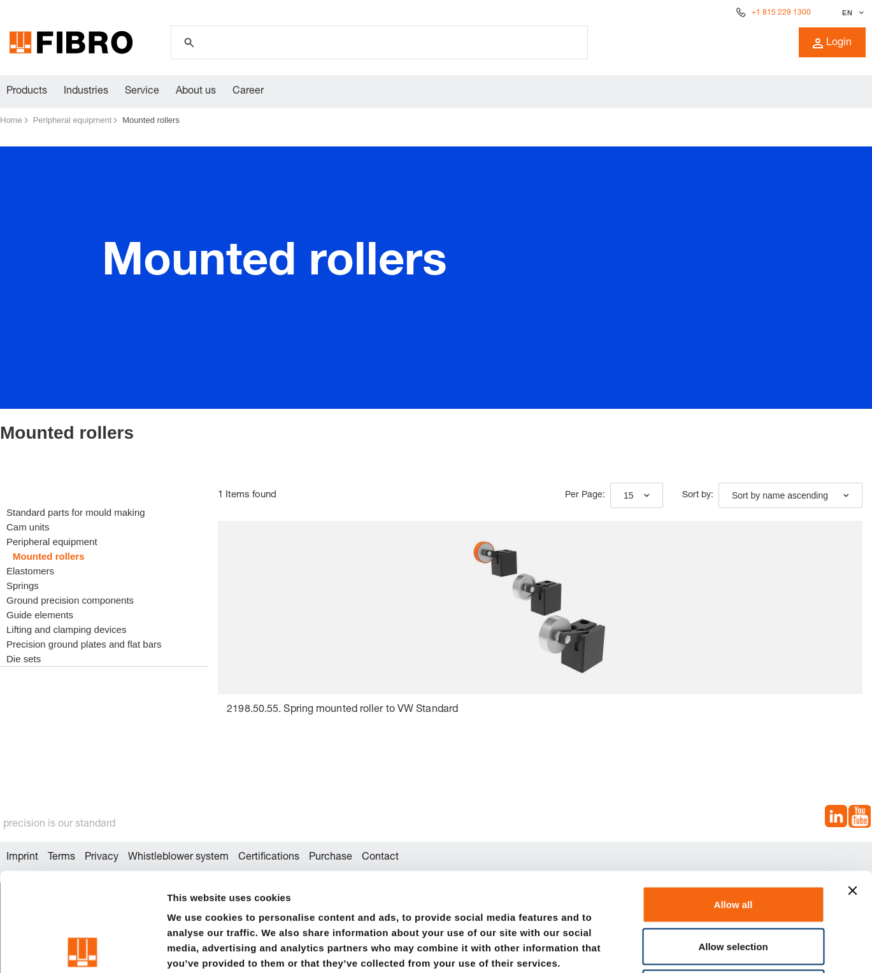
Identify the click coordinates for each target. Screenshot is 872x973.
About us (196, 92)
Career (248, 92)
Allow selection (733, 847)
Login (832, 43)
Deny (733, 889)
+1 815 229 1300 (781, 13)
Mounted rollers (151, 120)
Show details (668, 947)
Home (11, 120)
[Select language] (851, 12)
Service (142, 92)
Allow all (733, 805)
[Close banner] (852, 792)
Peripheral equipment (72, 120)
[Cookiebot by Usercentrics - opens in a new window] (82, 948)
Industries (86, 92)
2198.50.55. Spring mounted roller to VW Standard (342, 710)
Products (26, 92)
